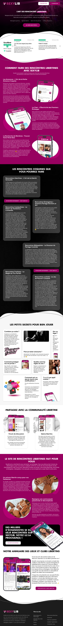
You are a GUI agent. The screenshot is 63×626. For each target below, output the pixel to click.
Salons (35, 624)
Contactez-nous (51, 624)
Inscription (43, 3)
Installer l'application (52, 622)
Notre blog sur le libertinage (37, 616)
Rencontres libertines (52, 615)
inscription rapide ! (13, 543)
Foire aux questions (52, 619)
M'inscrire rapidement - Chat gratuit (16, 201)
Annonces (49, 617)
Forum (34, 622)
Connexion (55, 3)
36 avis (9, 48)
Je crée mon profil (31, 25)
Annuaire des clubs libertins (46, 588)
